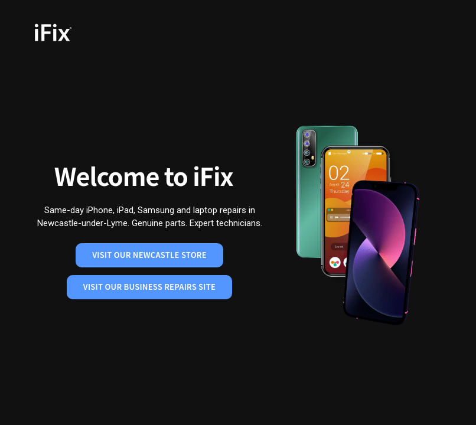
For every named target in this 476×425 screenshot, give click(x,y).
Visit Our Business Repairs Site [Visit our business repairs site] (149, 286)
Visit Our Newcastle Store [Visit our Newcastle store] (149, 254)
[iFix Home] (69, 32)
